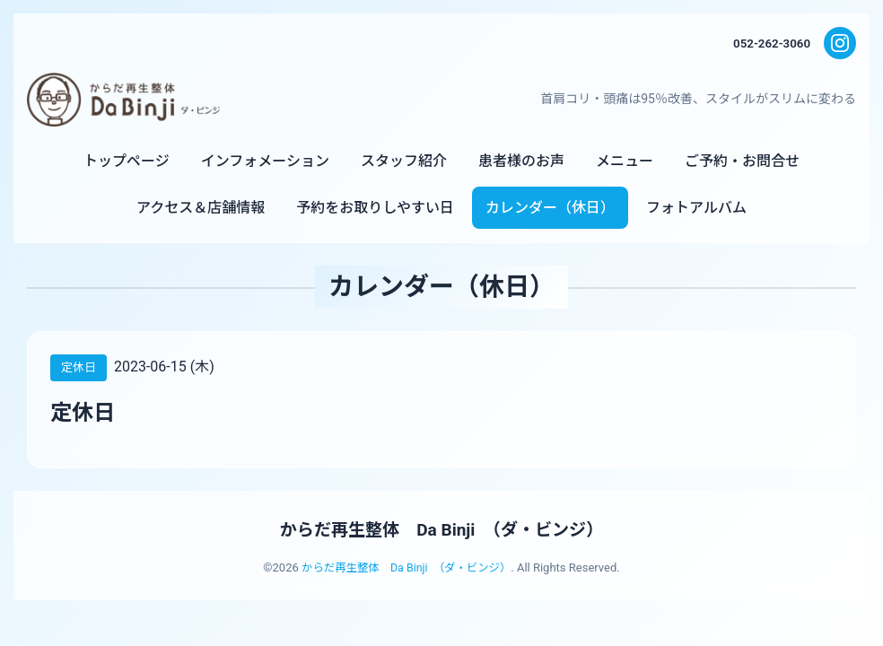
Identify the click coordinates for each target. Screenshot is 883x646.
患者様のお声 (521, 161)
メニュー (624, 161)
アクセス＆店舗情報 (200, 207)
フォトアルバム (696, 207)
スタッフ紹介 (404, 161)
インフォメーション (265, 161)
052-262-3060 (770, 43)
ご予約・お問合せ (742, 161)
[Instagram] (840, 43)
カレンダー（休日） (550, 207)
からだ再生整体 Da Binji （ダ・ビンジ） (441, 529)
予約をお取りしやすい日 (375, 207)
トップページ (126, 161)
